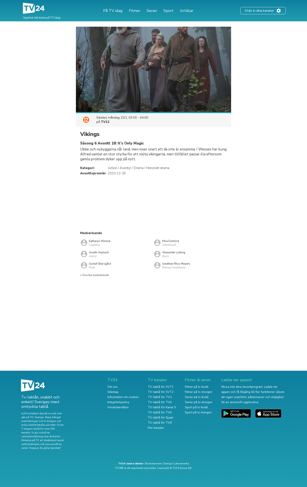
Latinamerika (181, 463)
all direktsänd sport (52, 440)
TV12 (105, 122)
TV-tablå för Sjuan (160, 418)
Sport (169, 10)
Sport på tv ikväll (196, 407)
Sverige (168, 463)
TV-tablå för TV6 (160, 412)
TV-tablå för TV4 (160, 402)
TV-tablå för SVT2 (161, 392)
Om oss (112, 387)
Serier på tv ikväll (197, 397)
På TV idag (113, 10)
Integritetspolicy (118, 402)
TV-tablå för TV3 (160, 397)
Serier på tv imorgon (198, 402)
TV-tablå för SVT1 (161, 387)
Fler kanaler (156, 428)
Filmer (134, 10)
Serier (152, 10)
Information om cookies (123, 397)
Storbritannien (153, 463)
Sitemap (113, 392)
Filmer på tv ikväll (197, 387)
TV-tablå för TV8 (160, 423)
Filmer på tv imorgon (198, 392)
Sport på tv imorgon (198, 412)
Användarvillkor (118, 407)
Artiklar (186, 10)
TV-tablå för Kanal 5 (162, 407)
